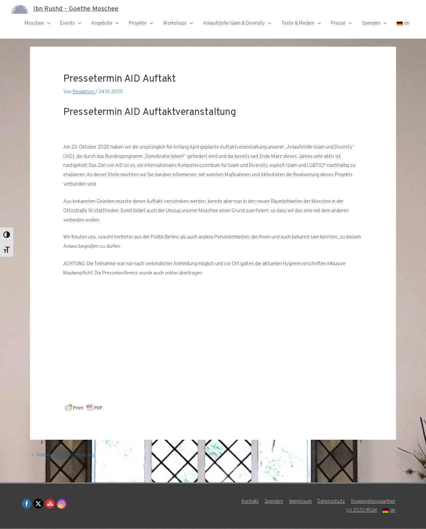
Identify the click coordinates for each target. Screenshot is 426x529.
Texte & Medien (298, 23)
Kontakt (250, 502)
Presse (338, 23)
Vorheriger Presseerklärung (62, 455)
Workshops (175, 23)
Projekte (138, 23)
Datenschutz (332, 502)
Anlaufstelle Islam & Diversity (234, 23)
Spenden (371, 23)
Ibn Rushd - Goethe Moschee (76, 9)
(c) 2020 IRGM (361, 511)
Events (67, 23)
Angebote (101, 23)
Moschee (34, 23)
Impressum (300, 502)
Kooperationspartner (374, 502)
